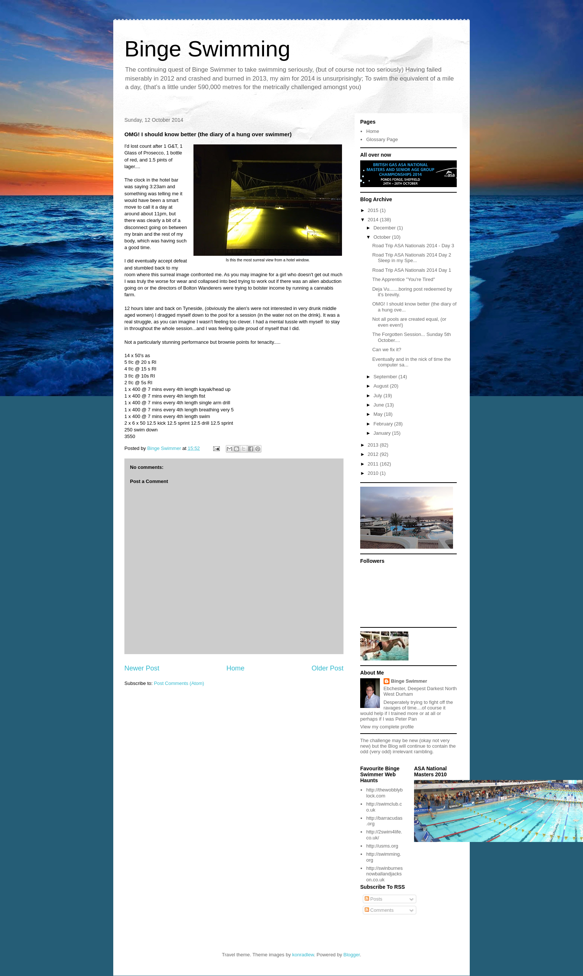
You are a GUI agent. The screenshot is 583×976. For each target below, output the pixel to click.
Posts (373, 899)
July (379, 395)
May (379, 414)
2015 (374, 210)
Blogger (351, 954)
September (386, 376)
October (383, 237)
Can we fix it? (386, 349)
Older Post (327, 668)
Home (236, 668)
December (385, 228)
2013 (374, 445)
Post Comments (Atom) (179, 683)
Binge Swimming (207, 48)
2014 (374, 219)
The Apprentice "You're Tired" (403, 279)
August (382, 386)
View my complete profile (387, 726)
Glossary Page (382, 139)
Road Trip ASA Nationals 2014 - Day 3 (413, 245)
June (379, 405)
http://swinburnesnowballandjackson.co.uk (384, 873)
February (384, 424)
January (383, 433)
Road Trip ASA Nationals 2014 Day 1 (411, 270)
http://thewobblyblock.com (384, 793)
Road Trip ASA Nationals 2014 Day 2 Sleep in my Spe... (411, 258)
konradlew (303, 954)
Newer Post (141, 668)
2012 (374, 454)
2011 (374, 464)
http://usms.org (382, 846)
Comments (379, 910)
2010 (374, 473)
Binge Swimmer (409, 681)
